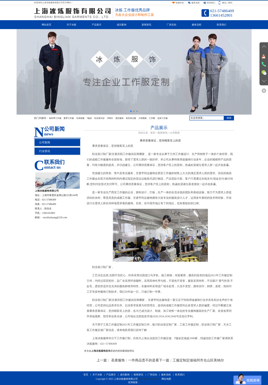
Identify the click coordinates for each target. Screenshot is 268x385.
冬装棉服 (80, 118)
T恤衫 (89, 118)
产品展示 (96, 24)
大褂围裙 (142, 118)
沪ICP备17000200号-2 (149, 379)
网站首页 (46, 24)
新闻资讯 (146, 24)
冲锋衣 (110, 118)
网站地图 (166, 379)
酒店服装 (119, 118)
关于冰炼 (71, 24)
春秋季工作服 (55, 118)
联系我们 (221, 24)
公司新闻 (175, 133)
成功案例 (121, 24)
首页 (152, 133)
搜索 (229, 118)
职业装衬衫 (99, 118)
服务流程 (196, 24)
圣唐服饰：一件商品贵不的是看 (134, 360)
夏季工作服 (69, 118)
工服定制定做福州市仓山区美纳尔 (198, 360)
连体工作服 (162, 118)
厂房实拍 (171, 24)
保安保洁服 (131, 118)
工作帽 (152, 118)
